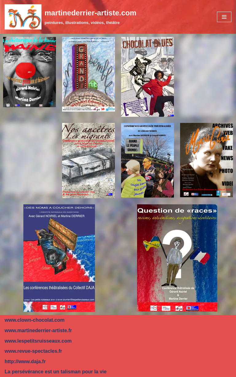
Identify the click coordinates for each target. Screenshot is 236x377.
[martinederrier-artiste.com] (70, 16)
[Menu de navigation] (224, 17)
